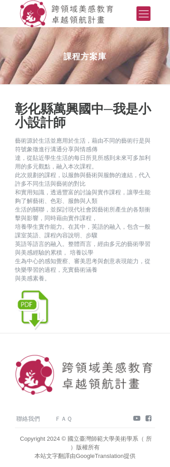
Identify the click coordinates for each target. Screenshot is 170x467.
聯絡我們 (28, 418)
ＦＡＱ (63, 418)
